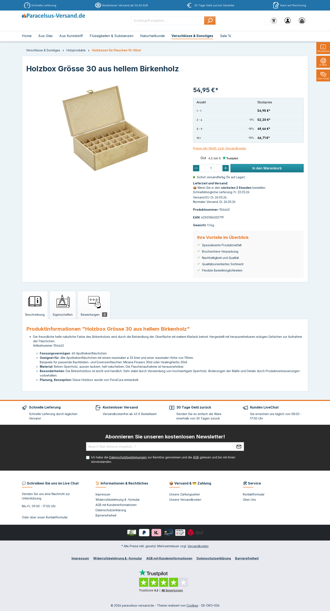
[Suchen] (210, 20)
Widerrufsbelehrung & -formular (118, 499)
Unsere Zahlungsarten (184, 494)
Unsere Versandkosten (185, 499)
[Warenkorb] (302, 20)
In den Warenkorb (267, 168)
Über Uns (249, 499)
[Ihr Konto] (288, 20)
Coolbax (192, 605)
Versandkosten (198, 546)
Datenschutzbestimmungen (128, 457)
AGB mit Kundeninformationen (116, 505)
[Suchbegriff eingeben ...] (168, 20)
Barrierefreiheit (106, 515)
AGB (196, 457)
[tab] (35, 305)
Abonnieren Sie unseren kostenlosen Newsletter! (165, 437)
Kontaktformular (56, 517)
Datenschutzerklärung (111, 510)
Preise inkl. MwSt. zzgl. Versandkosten (219, 148)
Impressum (103, 494)
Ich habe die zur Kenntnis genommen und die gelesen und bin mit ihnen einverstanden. (163, 459)
